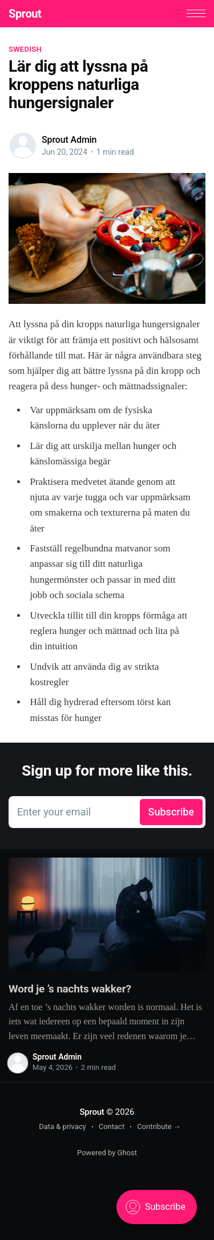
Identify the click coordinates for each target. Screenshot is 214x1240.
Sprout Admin (69, 139)
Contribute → (159, 1126)
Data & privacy (62, 1126)
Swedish (25, 49)
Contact (111, 1126)
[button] (196, 13)
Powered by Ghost (107, 1152)
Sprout (25, 13)
